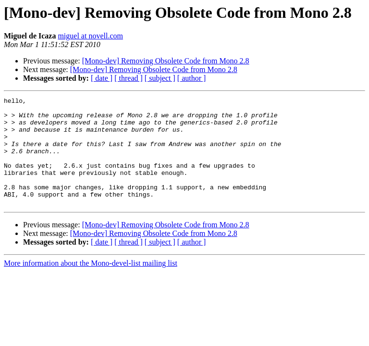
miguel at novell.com (90, 36)
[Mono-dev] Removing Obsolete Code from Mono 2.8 (165, 61)
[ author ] (191, 78)
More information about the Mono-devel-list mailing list (90, 285)
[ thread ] (128, 78)
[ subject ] (160, 78)
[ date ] (101, 78)
